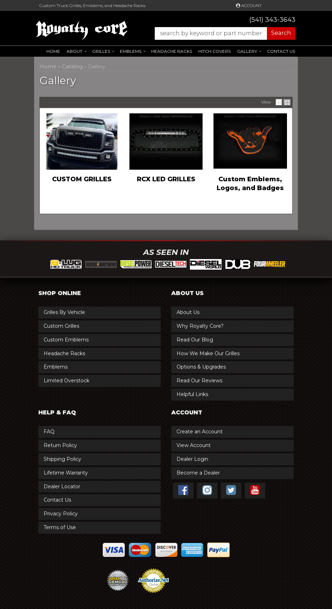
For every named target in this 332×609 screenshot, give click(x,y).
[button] (221, 33)
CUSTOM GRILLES (81, 179)
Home (53, 51)
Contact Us (281, 51)
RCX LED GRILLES (166, 179)
